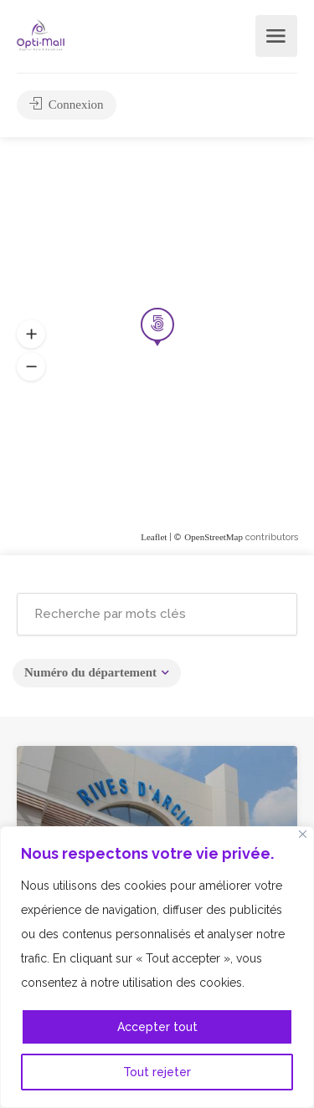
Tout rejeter (157, 1072)
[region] (157, 967)
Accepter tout (157, 1027)
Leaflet (154, 537)
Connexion (66, 104)
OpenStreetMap (213, 537)
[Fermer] (302, 834)
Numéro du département (90, 672)
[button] (31, 367)
